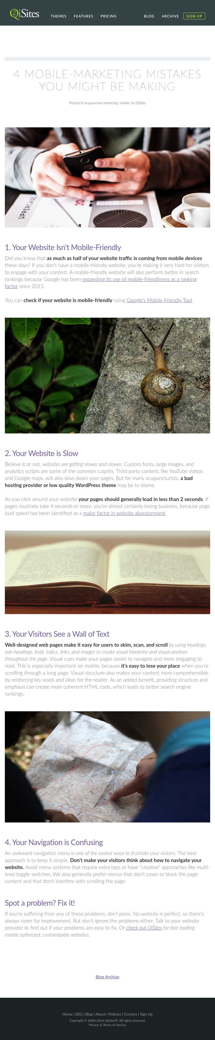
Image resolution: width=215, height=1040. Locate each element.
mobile (124, 103)
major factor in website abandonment (124, 513)
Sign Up (194, 16)
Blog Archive (107, 976)
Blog (149, 16)
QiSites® (111, 1020)
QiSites (141, 103)
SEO (78, 1014)
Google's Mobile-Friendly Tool (159, 300)
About (100, 1014)
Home (67, 1014)
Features (83, 16)
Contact (130, 1014)
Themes (59, 16)
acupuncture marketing (101, 103)
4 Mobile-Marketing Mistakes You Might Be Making (107, 80)
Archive (170, 16)
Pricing (108, 16)
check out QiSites (144, 928)
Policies (115, 1014)
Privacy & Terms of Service (107, 1025)
